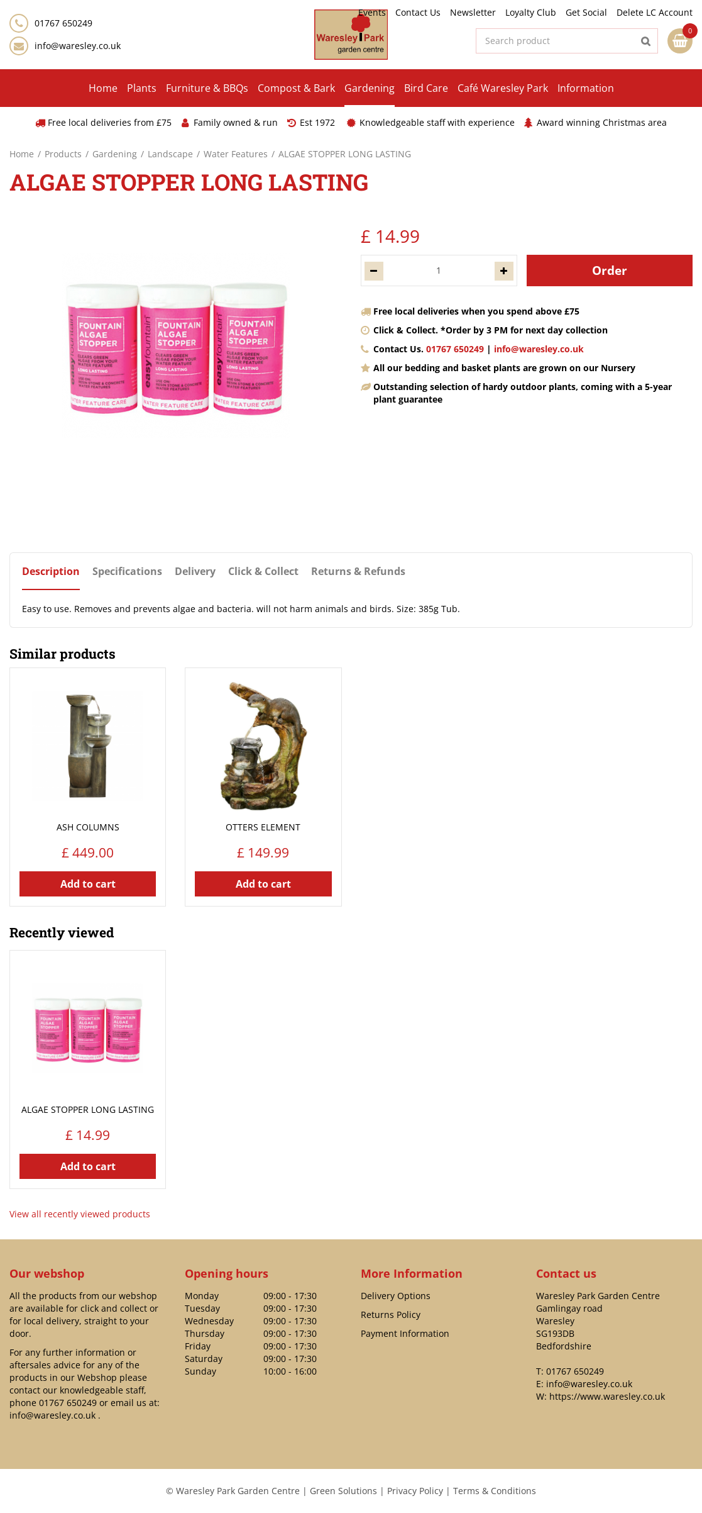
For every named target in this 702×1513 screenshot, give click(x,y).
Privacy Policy (415, 1491)
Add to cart (88, 884)
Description (51, 571)
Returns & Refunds (358, 571)
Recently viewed (61, 932)
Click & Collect (263, 571)
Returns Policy (390, 1314)
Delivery (195, 571)
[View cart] (680, 40)
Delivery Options (396, 1296)
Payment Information (405, 1333)
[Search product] (567, 40)
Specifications (127, 571)
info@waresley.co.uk (78, 46)
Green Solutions (343, 1491)
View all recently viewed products (79, 1214)
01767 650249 (455, 349)
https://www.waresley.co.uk (607, 1396)
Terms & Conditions (494, 1491)
